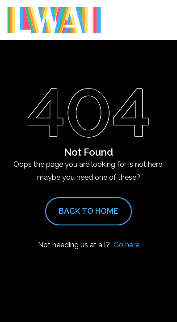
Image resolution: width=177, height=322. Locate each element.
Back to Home (88, 211)
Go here (126, 245)
